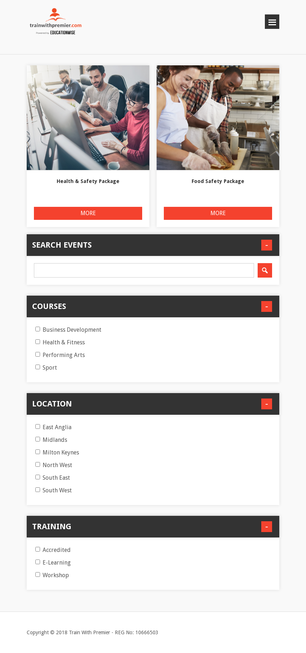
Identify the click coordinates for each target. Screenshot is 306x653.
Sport (46, 367)
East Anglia (53, 427)
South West (53, 490)
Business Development (68, 329)
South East (52, 477)
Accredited (53, 550)
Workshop (52, 575)
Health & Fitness (60, 342)
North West (53, 465)
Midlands (51, 439)
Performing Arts (60, 355)
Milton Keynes (57, 452)
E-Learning (53, 562)
